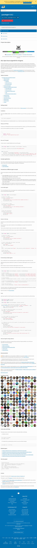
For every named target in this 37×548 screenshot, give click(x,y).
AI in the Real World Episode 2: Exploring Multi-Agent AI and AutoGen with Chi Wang (14, 367)
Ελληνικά (24, 537)
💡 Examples (14, 54)
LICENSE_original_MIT (6, 481)
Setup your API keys (8, 82)
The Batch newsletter (18, 369)
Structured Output (5, 344)
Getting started (6, 80)
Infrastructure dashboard (24, 500)
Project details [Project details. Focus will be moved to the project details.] (4, 33)
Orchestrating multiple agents (10, 91)
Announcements (6, 95)
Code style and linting (7, 98)
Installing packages (12, 498)
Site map (18, 529)
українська (21, 537)
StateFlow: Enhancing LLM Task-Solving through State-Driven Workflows (13, 456)
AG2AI (26, 356)
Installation (7, 81)
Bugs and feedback (12, 509)
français (9, 537)
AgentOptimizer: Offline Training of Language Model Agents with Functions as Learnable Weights (17, 454)
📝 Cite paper (24, 54)
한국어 (24, 538)
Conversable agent (8, 88)
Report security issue (25, 510)
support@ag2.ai (20, 71)
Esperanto (20, 538)
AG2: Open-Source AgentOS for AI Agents (8, 77)
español (6, 537)
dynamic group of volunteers (18, 70)
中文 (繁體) (34, 537)
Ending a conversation (5, 346)
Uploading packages (11, 500)
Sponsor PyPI (12, 513)
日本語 (12, 537)
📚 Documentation (8, 54)
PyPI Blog (24, 498)
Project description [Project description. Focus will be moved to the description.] (5, 30)
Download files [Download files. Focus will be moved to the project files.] (4, 38)
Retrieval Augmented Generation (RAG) (8, 347)
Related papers (6, 99)
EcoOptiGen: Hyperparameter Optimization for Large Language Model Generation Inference (17, 452)
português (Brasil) (16, 537)
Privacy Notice (24, 513)
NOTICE (16, 487)
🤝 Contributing (19, 54)
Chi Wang (33, 363)
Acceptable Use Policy (24, 514)
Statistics (24, 501)
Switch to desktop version (18, 532)
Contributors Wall (6, 96)
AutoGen (10, 478)
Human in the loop (8, 89)
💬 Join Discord (29, 54)
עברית (18, 538)
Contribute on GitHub (11, 510)
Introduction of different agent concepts (10, 87)
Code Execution (4, 348)
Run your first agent (8, 84)
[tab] (18, 30)
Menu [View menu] (33, 6)
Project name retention (12, 502)
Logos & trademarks (25, 502)
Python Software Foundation (19, 528)
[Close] (35, 1)
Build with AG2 (4, 165)
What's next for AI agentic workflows (29, 369)
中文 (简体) (31, 537)
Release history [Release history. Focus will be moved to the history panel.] (4, 36)
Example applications (7, 85)
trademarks (26, 525)
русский (15, 538)
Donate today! (18, 523)
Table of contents (6, 79)
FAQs (12, 503)
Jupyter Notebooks (5, 166)
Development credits (11, 514)
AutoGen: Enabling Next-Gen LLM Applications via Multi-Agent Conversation (14, 450)
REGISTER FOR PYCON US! (27, 2)
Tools (6, 92)
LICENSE (3, 483)
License (5, 102)
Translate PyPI (11, 512)
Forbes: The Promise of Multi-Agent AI (26, 366)
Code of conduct (24, 512)
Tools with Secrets (5, 350)
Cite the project (6, 100)
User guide (11, 501)
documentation (11, 290)
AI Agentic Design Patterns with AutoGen (27, 362)
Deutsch (28, 537)
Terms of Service (24, 509)
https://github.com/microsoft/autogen (16, 480)
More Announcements (4, 372)
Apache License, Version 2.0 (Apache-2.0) (18, 476)
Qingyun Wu (3, 364)
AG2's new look (26, 357)
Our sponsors (25, 503)
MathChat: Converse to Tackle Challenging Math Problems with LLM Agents (14, 453)
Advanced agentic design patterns (10, 93)
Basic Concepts (23, 108)
